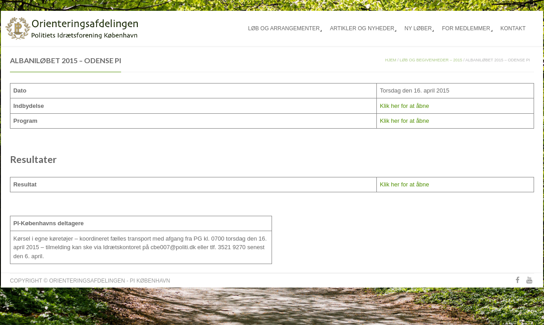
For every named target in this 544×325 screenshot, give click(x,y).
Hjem (391, 60)
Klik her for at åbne (404, 105)
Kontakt (512, 28)
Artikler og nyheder (362, 28)
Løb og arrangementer (284, 28)
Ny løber (417, 28)
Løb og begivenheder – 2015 (431, 60)
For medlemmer (466, 28)
